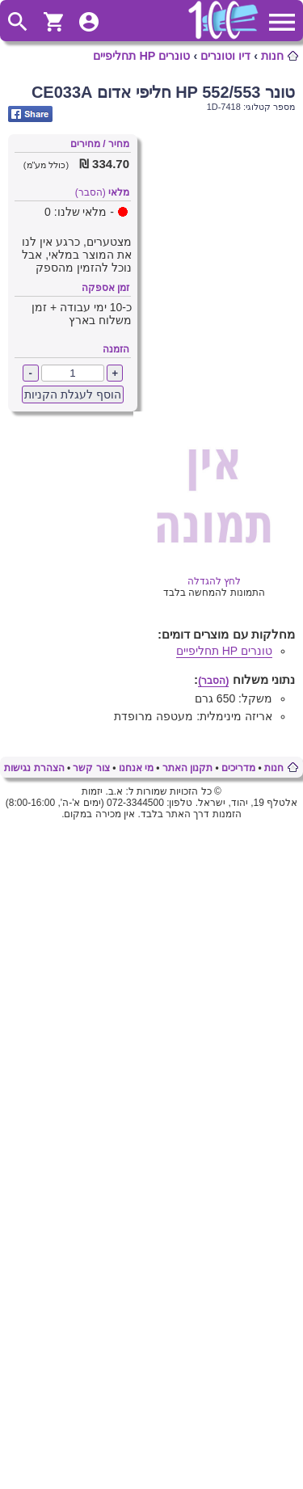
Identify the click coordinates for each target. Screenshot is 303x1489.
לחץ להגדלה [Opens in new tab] (214, 575)
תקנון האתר (187, 768)
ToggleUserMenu (89, 22)
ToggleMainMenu (282, 22)
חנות (272, 55)
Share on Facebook (30, 114)
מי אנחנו (136, 768)
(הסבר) (90, 192)
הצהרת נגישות (34, 768)
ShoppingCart (53, 22)
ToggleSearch (17, 22)
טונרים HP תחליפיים (141, 55)
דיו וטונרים (225, 55)
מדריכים (238, 768)
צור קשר (91, 768)
